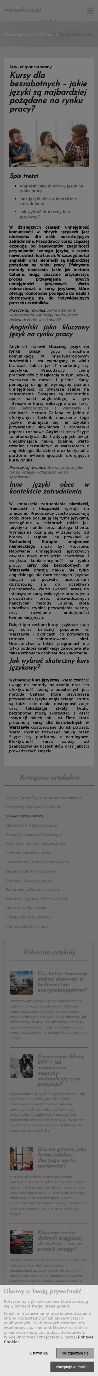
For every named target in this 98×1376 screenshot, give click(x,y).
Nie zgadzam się (75, 1353)
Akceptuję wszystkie (72, 1367)
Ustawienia (39, 1353)
